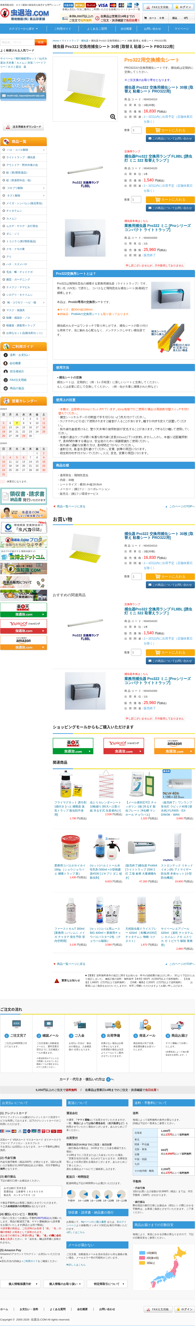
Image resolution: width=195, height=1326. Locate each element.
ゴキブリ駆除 (23, 188)
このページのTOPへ (182, 506)
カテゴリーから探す (23, 28)
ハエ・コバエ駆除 (23, 150)
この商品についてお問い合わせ (170, 138)
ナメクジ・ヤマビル (16, 287)
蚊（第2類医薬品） (15, 172)
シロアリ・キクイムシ (17, 294)
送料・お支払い (16, 355)
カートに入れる (170, 130)
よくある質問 (58, 1309)
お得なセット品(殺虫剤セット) (22, 332)
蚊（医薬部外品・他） (17, 180)
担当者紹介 (13, 371)
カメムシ (9, 218)
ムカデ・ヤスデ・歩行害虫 (20, 226)
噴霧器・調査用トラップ (19, 325)
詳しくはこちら (76, 1264)
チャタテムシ (12, 210)
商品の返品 (13, 388)
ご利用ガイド (62, 28)
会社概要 (126, 28)
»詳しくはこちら (75, 1232)
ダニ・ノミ (11, 233)
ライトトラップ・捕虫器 (19, 157)
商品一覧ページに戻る (71, 506)
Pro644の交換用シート (85, 314)
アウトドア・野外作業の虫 (20, 165)
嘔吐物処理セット (26, 58)
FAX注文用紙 (15, 380)
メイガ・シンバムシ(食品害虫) (22, 203)
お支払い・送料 (29, 1309)
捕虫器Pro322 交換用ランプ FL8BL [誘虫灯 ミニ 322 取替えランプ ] (158, 158)
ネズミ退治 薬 (17, 66)
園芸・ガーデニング (16, 279)
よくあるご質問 (97, 28)
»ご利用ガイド (30, 1261)
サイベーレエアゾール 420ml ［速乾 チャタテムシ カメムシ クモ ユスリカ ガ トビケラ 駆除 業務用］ (177, 937)
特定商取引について (109, 1283)
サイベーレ (6, 58)
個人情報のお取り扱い (65, 1283)
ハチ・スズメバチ (15, 264)
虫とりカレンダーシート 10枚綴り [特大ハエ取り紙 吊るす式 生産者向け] (105, 806)
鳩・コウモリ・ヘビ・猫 (23, 303)
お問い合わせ (152, 28)
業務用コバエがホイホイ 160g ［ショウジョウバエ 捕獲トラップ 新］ (70, 869)
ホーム (4, 1309)
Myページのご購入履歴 (93, 1221)
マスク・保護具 (13, 310)
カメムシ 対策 (24, 62)
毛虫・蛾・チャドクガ (17, 271)
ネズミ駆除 (23, 196)
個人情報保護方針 (23, 1283)
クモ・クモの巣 (13, 249)
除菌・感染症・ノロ (16, 317)
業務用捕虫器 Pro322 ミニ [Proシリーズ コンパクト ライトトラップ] (157, 228)
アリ (7, 256)
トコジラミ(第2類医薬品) (19, 241)
